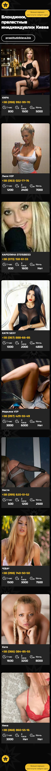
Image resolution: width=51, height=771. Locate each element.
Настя (5, 490)
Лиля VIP (8, 176)
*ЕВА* (5, 568)
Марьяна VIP (10, 411)
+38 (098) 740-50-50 (16, 573)
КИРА (5, 97)
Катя (5, 647)
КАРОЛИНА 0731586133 (16, 254)
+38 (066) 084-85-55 (16, 651)
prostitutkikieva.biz (18, 37)
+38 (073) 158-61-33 (15, 259)
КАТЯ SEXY (9, 333)
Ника (5, 725)
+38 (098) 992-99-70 (16, 102)
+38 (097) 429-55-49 (16, 416)
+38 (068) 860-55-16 (16, 730)
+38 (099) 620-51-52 (15, 494)
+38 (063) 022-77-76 (15, 180)
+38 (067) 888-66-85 (16, 337)
